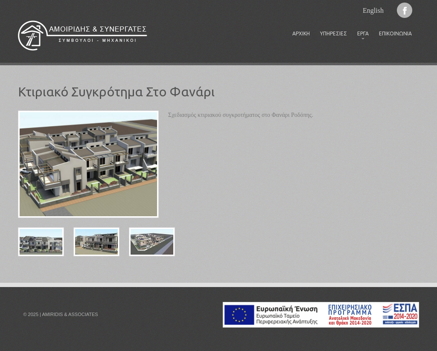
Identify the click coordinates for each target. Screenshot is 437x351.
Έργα (361, 36)
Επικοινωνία (395, 33)
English (373, 10)
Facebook (404, 10)
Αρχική (301, 33)
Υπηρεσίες (333, 33)
